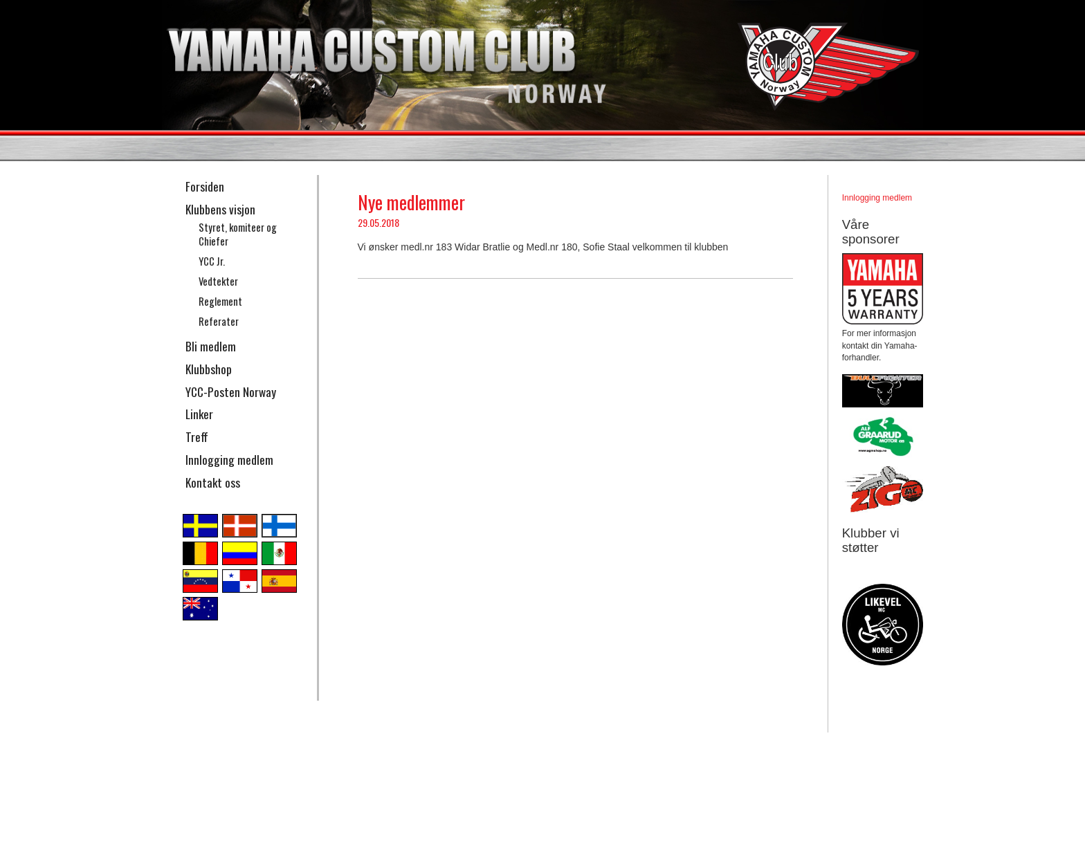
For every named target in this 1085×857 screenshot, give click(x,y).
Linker (199, 414)
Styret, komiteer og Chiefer (238, 234)
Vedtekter (218, 281)
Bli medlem (210, 346)
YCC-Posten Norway (230, 391)
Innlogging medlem (229, 459)
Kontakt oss (212, 482)
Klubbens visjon (220, 209)
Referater (219, 321)
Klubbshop (208, 369)
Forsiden (204, 186)
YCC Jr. (212, 261)
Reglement (220, 301)
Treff (196, 436)
